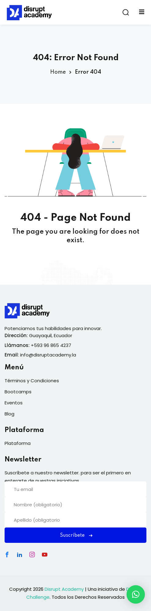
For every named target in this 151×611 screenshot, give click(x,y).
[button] (136, 594)
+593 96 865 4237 (51, 345)
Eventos (14, 402)
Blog (9, 414)
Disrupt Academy (64, 589)
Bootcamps (18, 391)
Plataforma (18, 443)
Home (58, 72)
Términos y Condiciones (32, 380)
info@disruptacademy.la (48, 355)
